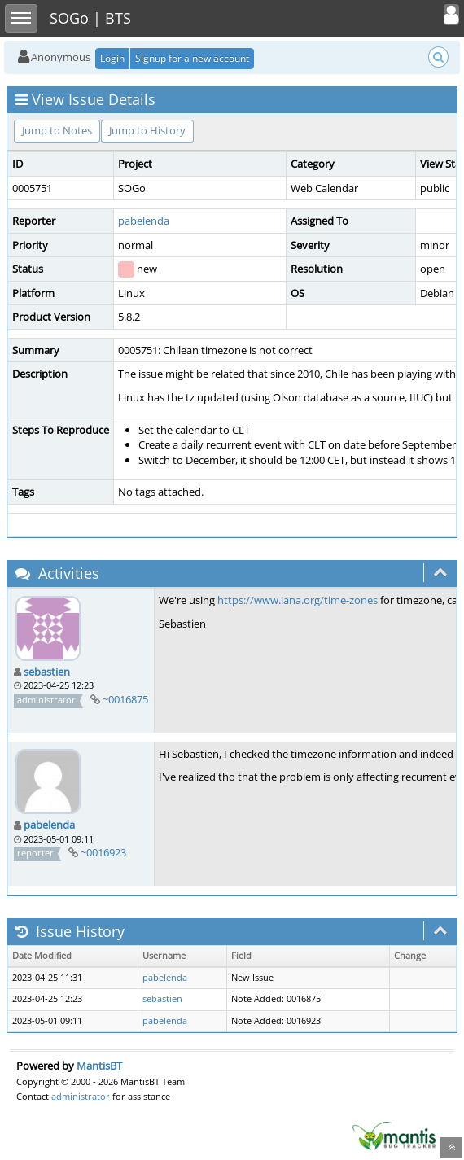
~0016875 (125, 699)
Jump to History (147, 130)
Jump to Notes (57, 130)
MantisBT (99, 1065)
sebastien (47, 671)
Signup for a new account (192, 58)
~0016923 (103, 852)
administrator (80, 1096)
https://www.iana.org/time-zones (297, 600)
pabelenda (143, 220)
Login (112, 58)
